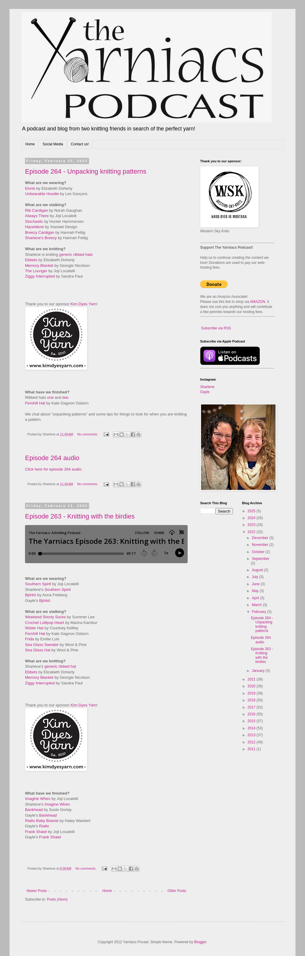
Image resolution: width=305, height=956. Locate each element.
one (50, 397)
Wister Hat (34, 628)
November (260, 545)
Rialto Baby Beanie (41, 820)
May (255, 591)
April (256, 598)
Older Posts (176, 891)
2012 (252, 742)
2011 (252, 749)
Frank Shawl (36, 831)
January (258, 671)
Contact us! (80, 144)
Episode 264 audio (52, 458)
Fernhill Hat (35, 403)
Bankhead (34, 809)
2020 (252, 686)
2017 (252, 707)
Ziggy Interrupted (40, 276)
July (255, 577)
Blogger (200, 942)
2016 (252, 714)
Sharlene (207, 387)
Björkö (30, 595)
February (259, 612)
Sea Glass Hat (37, 650)
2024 (252, 518)
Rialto (44, 826)
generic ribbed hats (76, 254)
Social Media (53, 144)
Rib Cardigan (36, 210)
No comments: (88, 434)
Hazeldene (34, 227)
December (260, 538)
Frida (29, 639)
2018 (252, 700)
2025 (252, 511)
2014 (252, 728)
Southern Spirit (38, 584)
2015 (252, 721)
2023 (252, 525)
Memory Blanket (39, 265)
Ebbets (31, 260)
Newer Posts (37, 891)
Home (30, 144)
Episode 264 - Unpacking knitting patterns (85, 171)
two (65, 397)
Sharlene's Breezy (41, 238)
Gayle (204, 392)
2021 (252, 679)
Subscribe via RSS (216, 328)
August (258, 570)
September (260, 559)
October (258, 552)
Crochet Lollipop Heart (44, 622)
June (256, 584)
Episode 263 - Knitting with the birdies (80, 516)
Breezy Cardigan (39, 232)
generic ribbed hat (60, 666)
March (257, 605)
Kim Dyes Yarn (84, 304)
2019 (252, 693)
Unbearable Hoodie (42, 193)
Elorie (30, 188)
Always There (37, 216)
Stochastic (34, 221)
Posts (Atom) (57, 899)
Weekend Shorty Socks (45, 617)
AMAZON (257, 302)
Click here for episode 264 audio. (54, 469)
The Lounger (36, 271)
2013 (252, 735)
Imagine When (37, 798)
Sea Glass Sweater (42, 644)
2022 (252, 532)
